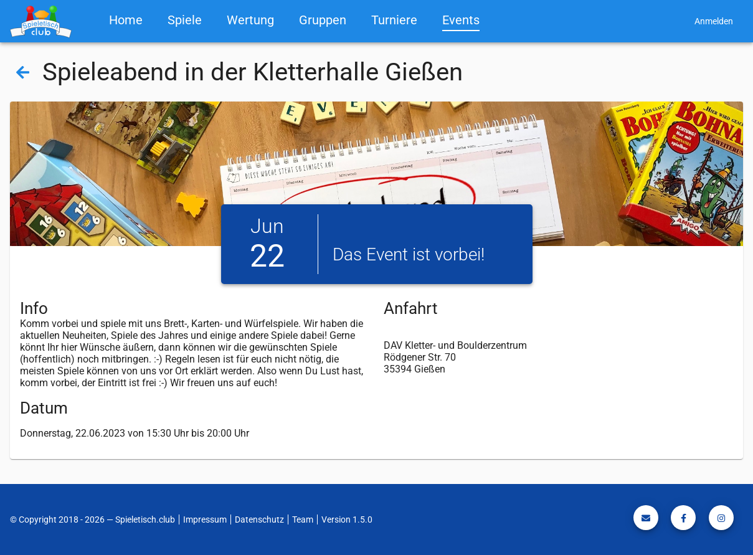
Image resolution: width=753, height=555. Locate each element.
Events (461, 19)
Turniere (394, 19)
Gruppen (322, 19)
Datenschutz (259, 519)
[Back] (22, 71)
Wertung (250, 19)
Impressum (205, 519)
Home (126, 19)
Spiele (185, 19)
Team (302, 519)
